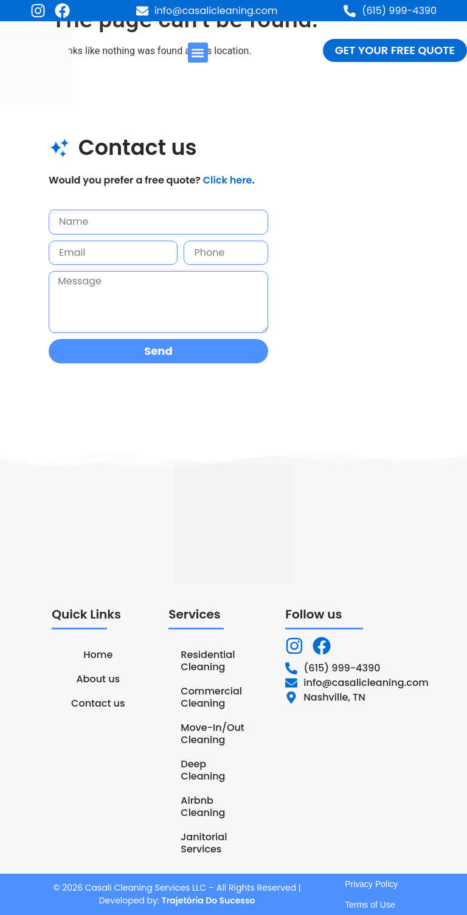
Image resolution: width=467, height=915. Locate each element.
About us (98, 679)
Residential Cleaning (208, 661)
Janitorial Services (204, 843)
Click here (227, 180)
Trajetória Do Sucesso (208, 900)
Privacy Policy (371, 884)
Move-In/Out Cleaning (212, 734)
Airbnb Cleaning (203, 806)
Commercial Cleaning (211, 697)
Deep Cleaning (203, 770)
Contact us (98, 703)
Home (97, 655)
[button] (198, 53)
